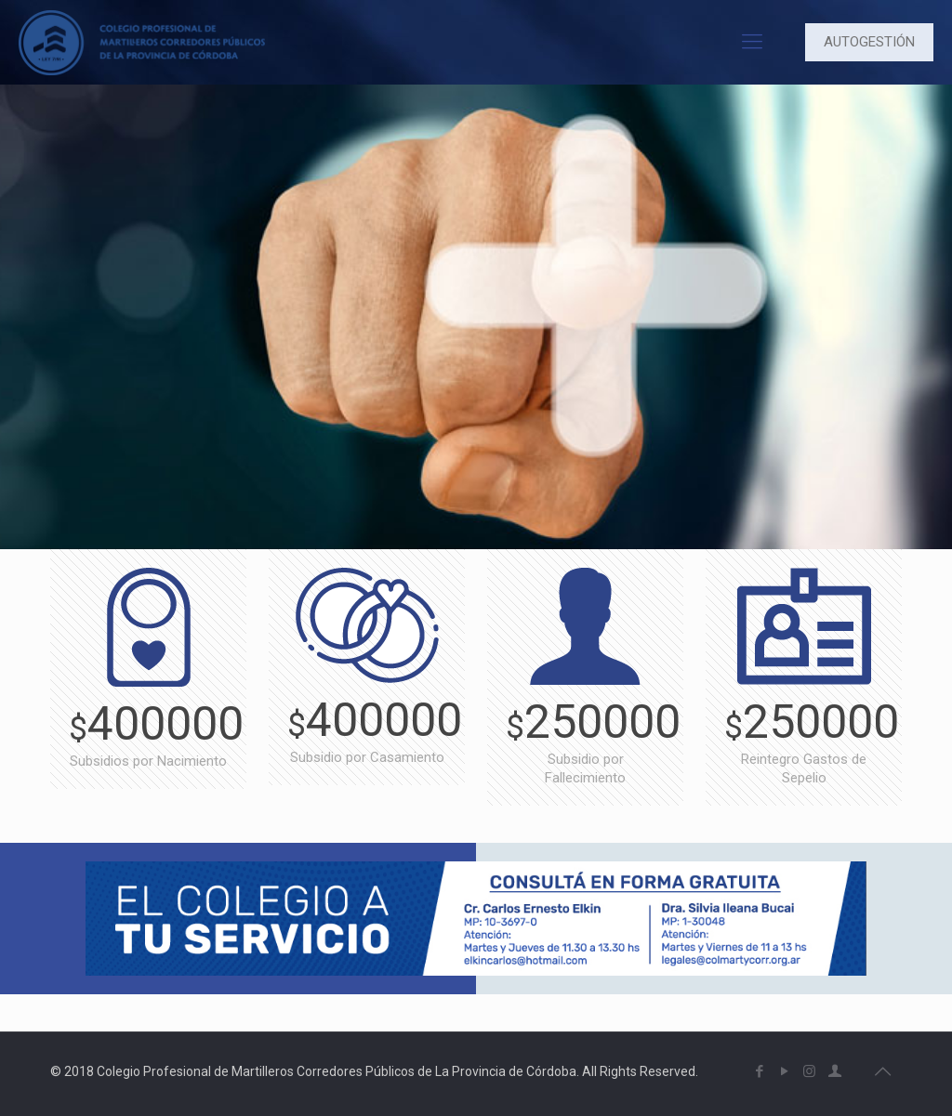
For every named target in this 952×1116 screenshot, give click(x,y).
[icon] (834, 1071)
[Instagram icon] (809, 1071)
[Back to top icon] (882, 1071)
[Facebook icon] (759, 1071)
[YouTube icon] (784, 1071)
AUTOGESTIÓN (869, 41)
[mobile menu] (752, 42)
